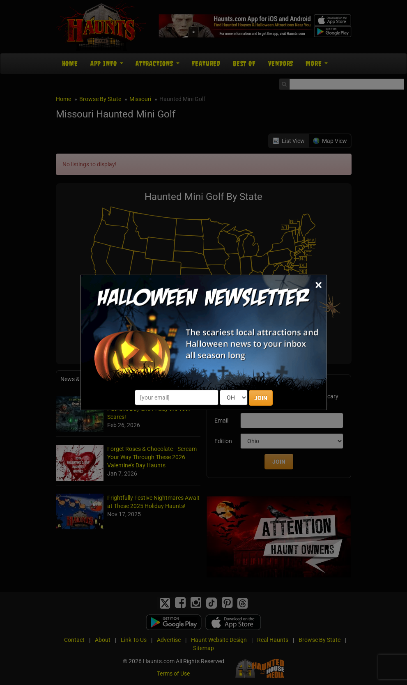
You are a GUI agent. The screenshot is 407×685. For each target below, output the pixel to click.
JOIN (260, 398)
